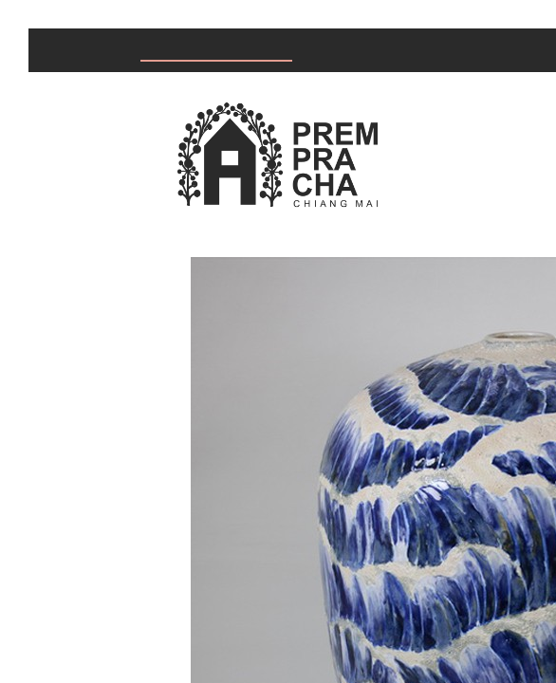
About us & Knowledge (429, 51)
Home (69, 51)
